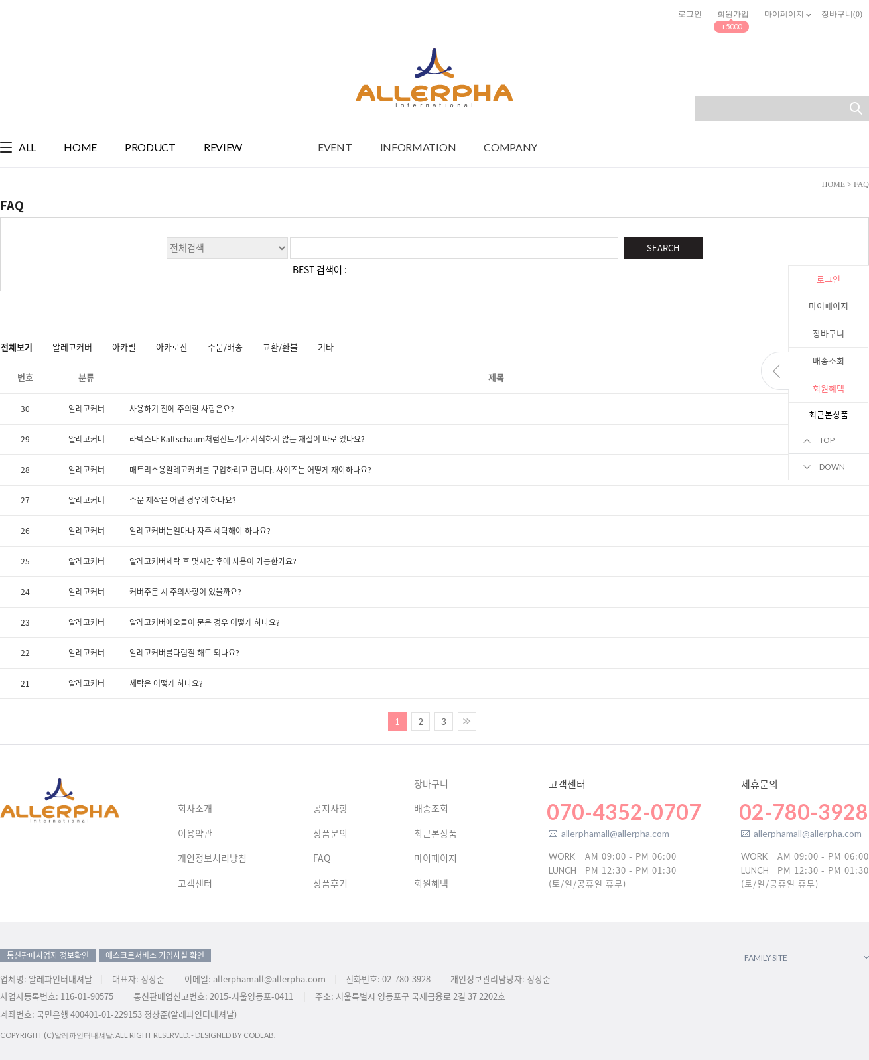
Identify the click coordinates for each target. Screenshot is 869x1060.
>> (467, 721)
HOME (833, 184)
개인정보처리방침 (212, 858)
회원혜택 (431, 884)
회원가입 (733, 14)
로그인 (690, 14)
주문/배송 (225, 346)
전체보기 (17, 346)
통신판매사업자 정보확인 (48, 955)
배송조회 (828, 360)
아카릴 (124, 346)
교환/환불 (280, 346)
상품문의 (330, 834)
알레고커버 (72, 346)
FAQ (321, 858)
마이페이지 (828, 306)
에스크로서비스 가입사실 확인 (154, 955)
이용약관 (195, 834)
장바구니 (828, 333)
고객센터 (195, 884)
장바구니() (841, 14)
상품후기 (330, 884)
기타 (326, 346)
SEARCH (663, 247)
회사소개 (195, 809)
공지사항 (330, 809)
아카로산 (172, 346)
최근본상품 (435, 834)
